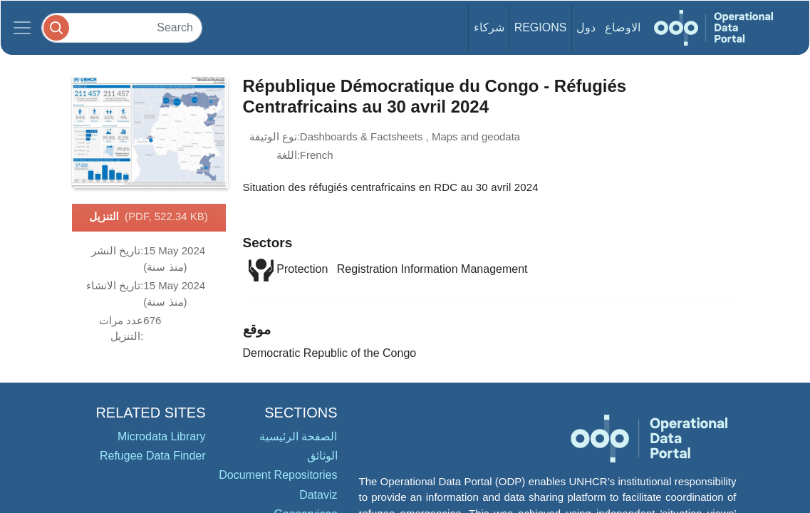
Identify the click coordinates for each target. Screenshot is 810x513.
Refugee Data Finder (153, 456)
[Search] (121, 27)
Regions (540, 27)
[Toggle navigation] (22, 28)
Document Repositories (278, 475)
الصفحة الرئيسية (298, 436)
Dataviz (318, 495)
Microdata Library (162, 436)
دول (586, 27)
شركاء (489, 27)
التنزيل (148, 217)
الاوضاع (622, 27)
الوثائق (322, 456)
